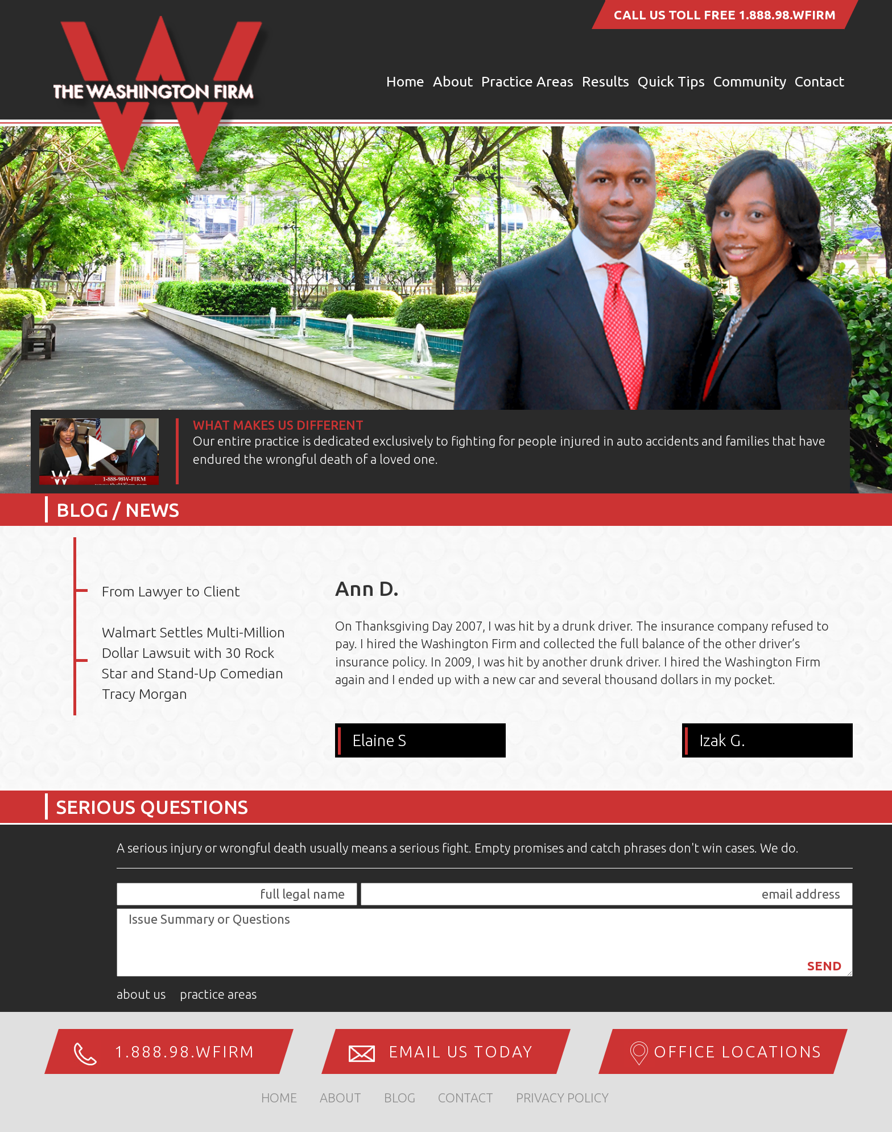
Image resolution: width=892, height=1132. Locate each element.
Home (405, 81)
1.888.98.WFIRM (787, 14)
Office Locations (738, 1051)
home (279, 1097)
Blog (399, 1097)
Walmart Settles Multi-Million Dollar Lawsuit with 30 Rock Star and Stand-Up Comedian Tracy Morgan (193, 662)
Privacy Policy (562, 1097)
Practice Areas (527, 81)
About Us (141, 994)
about (340, 1097)
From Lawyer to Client (171, 591)
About (453, 81)
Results (605, 81)
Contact (819, 81)
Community (749, 81)
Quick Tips (671, 81)
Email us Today (461, 1051)
